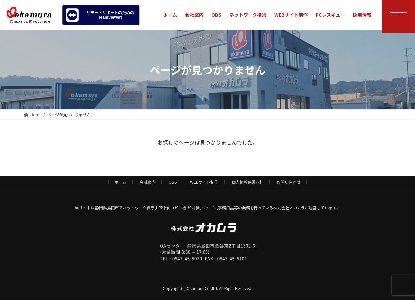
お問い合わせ (288, 182)
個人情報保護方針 (247, 182)
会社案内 (148, 182)
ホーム (120, 182)
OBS (173, 182)
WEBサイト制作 (204, 182)
